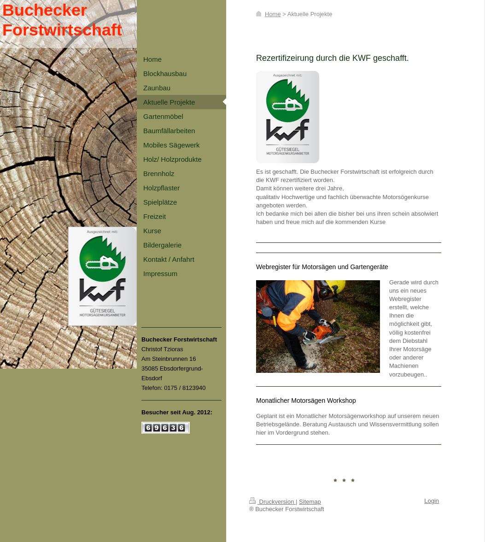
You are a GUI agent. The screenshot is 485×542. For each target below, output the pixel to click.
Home (273, 14)
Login (431, 500)
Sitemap (310, 501)
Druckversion (272, 501)
